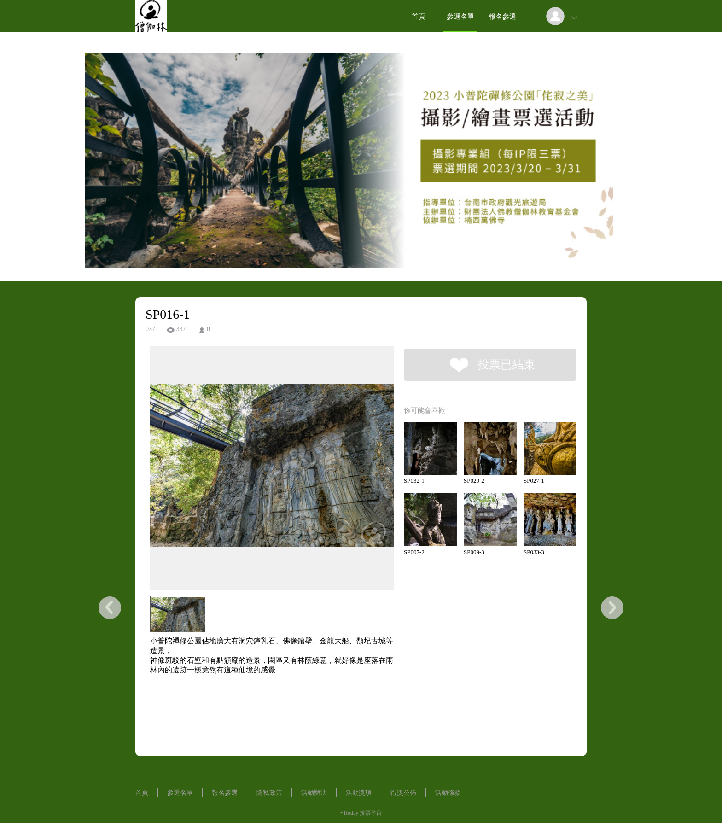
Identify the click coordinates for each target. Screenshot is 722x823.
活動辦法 (314, 792)
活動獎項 (359, 792)
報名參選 (502, 16)
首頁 (418, 16)
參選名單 (460, 16)
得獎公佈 (403, 792)
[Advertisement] (258, 716)
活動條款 (448, 792)
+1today (349, 813)
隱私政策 (269, 792)
